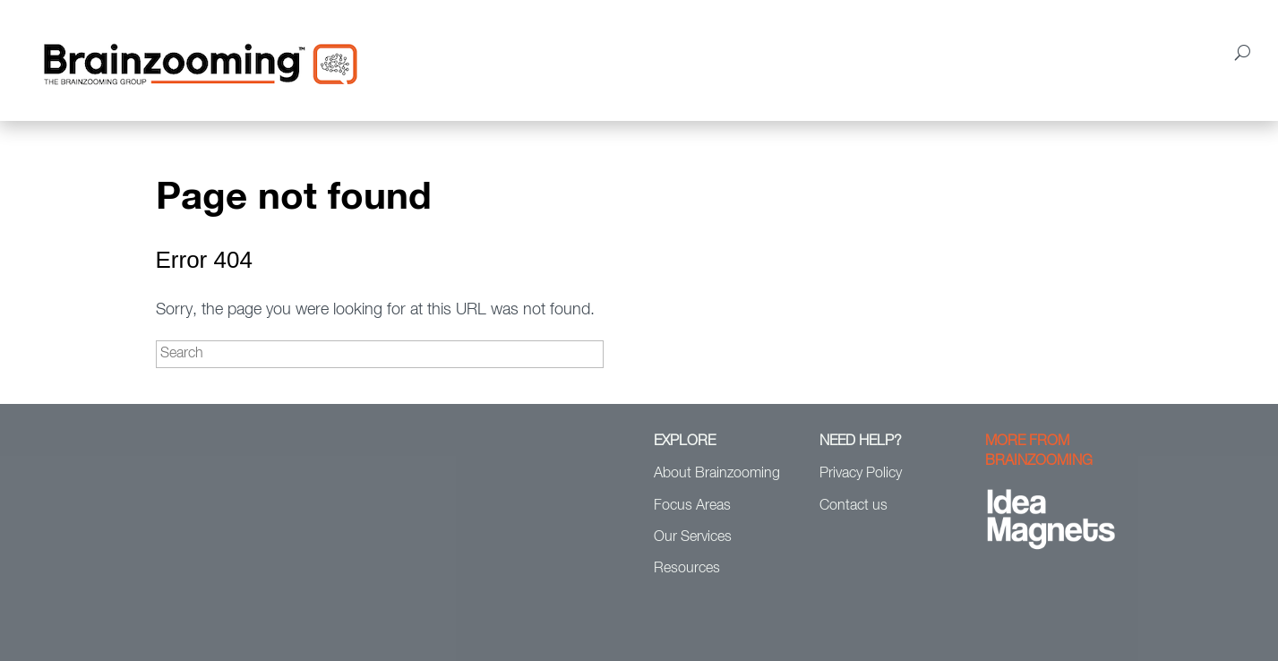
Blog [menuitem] (1083, 51)
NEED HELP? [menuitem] (860, 441)
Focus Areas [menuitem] (627, 51)
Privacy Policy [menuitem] (860, 474)
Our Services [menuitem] (734, 51)
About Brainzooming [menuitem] (497, 51)
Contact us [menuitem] (853, 506)
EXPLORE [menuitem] (685, 441)
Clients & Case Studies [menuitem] (871, 51)
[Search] (380, 354)
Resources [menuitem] (1002, 51)
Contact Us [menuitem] (1157, 51)
